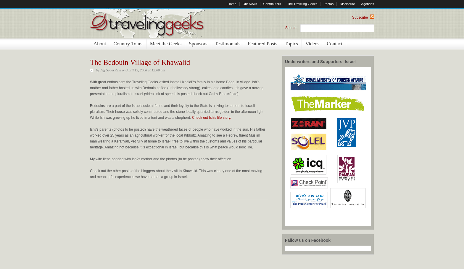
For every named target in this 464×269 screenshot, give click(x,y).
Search (291, 28)
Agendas (367, 4)
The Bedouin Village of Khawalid (140, 62)
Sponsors (198, 44)
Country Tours (128, 44)
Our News (250, 4)
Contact (334, 44)
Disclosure (347, 4)
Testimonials (228, 44)
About (100, 44)
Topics (291, 44)
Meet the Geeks (166, 44)
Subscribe (363, 17)
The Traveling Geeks (302, 4)
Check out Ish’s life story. (211, 118)
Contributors (272, 4)
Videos (312, 44)
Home (232, 4)
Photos (328, 4)
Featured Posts (262, 44)
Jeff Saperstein (110, 70)
